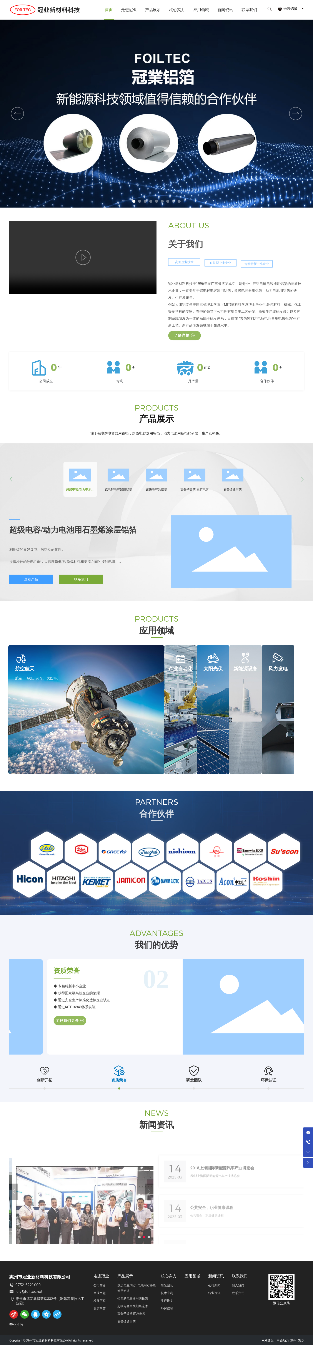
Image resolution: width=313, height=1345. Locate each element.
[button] (133, 201)
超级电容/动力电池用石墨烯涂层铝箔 (73, 530)
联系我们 (249, 9)
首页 (109, 9)
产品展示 (153, 9)
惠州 (293, 1337)
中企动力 (283, 1337)
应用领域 (201, 9)
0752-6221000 (28, 1282)
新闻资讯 (225, 9)
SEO (301, 1337)
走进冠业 (129, 9)
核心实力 (177, 9)
